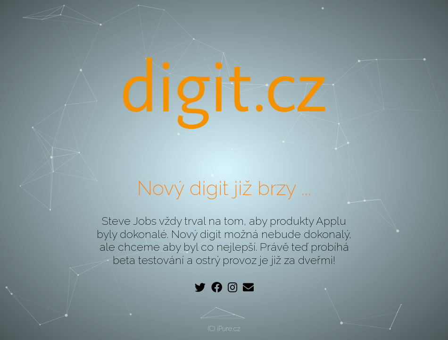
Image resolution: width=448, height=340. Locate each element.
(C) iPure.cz (224, 328)
